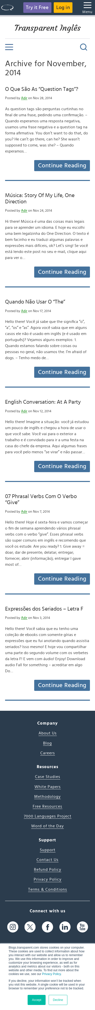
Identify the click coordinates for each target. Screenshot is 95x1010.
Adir (24, 98)
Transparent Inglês (47, 28)
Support (47, 850)
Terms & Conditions (47, 889)
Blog (47, 743)
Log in (63, 7)
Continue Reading (62, 166)
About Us (48, 733)
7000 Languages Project (47, 816)
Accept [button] (36, 1000)
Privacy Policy (51, 974)
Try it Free (37, 7)
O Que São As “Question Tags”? (41, 89)
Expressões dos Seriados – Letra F (44, 609)
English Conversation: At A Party (43, 402)
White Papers (47, 787)
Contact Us (47, 860)
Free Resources (47, 806)
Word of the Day (47, 826)
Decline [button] (58, 1000)
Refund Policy (47, 870)
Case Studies (47, 777)
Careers (47, 753)
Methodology (47, 797)
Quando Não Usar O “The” (35, 302)
